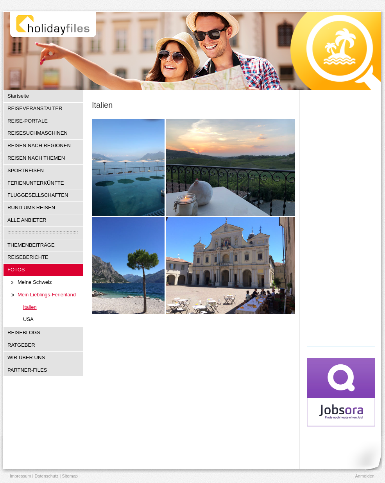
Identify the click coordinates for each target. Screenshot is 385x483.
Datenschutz (46, 476)
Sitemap (70, 476)
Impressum (20, 476)
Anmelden (364, 476)
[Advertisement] (341, 217)
